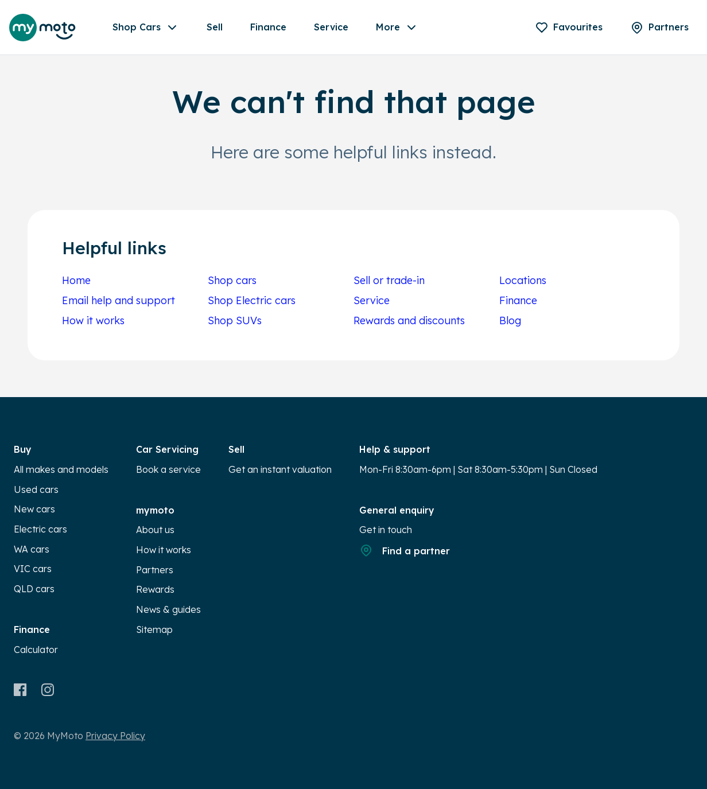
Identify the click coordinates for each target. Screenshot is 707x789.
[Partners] (659, 27)
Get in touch (385, 529)
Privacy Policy (115, 735)
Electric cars (40, 529)
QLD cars (34, 588)
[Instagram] (47, 689)
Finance (268, 27)
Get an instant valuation (280, 469)
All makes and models (61, 469)
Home (76, 280)
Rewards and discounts (409, 320)
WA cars (31, 549)
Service (331, 27)
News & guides (168, 609)
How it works (93, 320)
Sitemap (154, 629)
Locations (522, 280)
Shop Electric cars (252, 300)
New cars (34, 509)
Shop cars (232, 280)
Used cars (36, 489)
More (397, 27)
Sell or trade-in (389, 280)
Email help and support (118, 300)
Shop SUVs (235, 320)
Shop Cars (145, 27)
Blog (510, 320)
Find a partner (404, 550)
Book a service (168, 469)
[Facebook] (20, 689)
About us (155, 529)
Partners (154, 570)
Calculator (36, 649)
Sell (215, 27)
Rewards (155, 589)
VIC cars (33, 568)
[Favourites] (569, 27)
